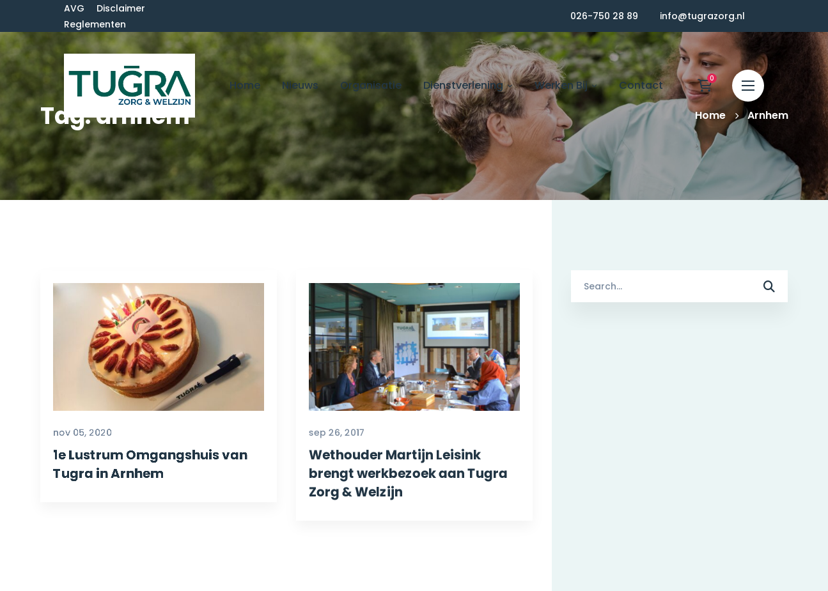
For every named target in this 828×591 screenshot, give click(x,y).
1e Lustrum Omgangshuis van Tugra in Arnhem (139, 526)
